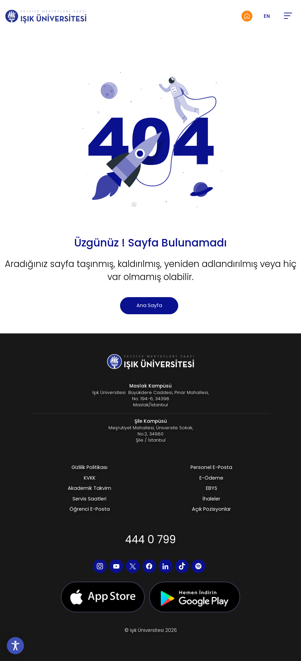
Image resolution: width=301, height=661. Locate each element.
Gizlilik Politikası (89, 467)
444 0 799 (150, 539)
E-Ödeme (211, 477)
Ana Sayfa (149, 305)
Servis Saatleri (89, 498)
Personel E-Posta (211, 467)
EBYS (211, 488)
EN (267, 16)
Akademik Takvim (89, 488)
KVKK (89, 477)
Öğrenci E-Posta (89, 509)
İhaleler (211, 498)
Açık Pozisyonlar (211, 509)
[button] (287, 16)
